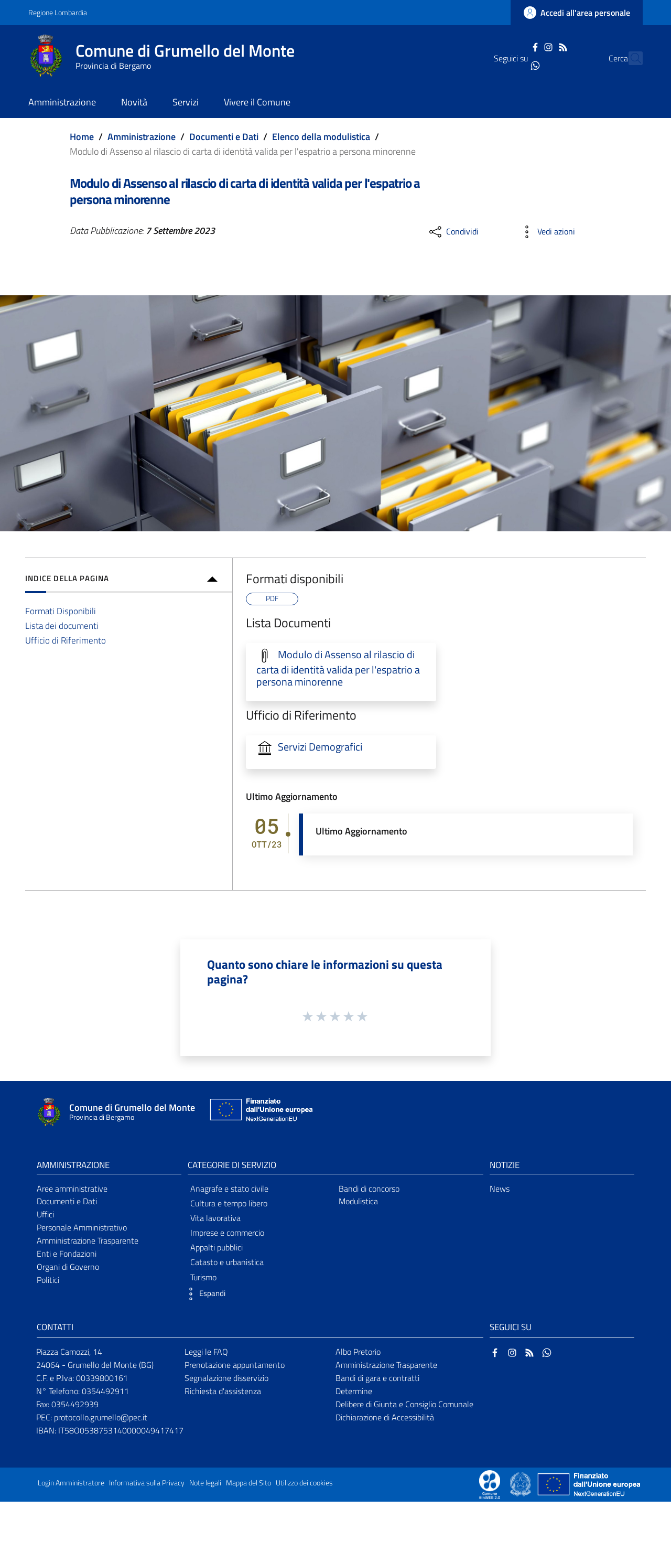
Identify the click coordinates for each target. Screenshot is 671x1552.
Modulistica (358, 1201)
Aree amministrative (72, 1188)
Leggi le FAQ (206, 1351)
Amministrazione (141, 137)
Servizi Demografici (320, 747)
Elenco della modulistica (321, 137)
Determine (354, 1391)
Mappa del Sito (248, 1483)
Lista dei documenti (62, 625)
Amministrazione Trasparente (87, 1240)
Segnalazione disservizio (226, 1378)
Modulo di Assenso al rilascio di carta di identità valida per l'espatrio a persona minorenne (338, 668)
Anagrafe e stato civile (229, 1188)
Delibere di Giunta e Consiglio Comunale (404, 1404)
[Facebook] (516, 46)
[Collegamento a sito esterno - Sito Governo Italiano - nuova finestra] (521, 1483)
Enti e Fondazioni (66, 1253)
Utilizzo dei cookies (304, 1483)
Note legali (205, 1483)
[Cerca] (630, 58)
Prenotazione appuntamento (235, 1364)
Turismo (203, 1277)
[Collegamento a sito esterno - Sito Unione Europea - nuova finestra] (260, 1112)
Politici (48, 1279)
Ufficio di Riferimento (65, 640)
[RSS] (544, 46)
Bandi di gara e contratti (377, 1378)
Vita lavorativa (215, 1218)
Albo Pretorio (358, 1351)
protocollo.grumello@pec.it (100, 1417)
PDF (272, 598)
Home (82, 137)
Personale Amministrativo (82, 1227)
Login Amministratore (71, 1483)
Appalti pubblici (216, 1247)
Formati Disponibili (60, 610)
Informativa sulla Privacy (147, 1483)
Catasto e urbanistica (227, 1262)
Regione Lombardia (57, 12)
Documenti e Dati (223, 137)
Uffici (45, 1214)
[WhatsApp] (516, 64)
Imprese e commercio (227, 1232)
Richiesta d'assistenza (223, 1391)
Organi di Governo (68, 1266)
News (500, 1188)
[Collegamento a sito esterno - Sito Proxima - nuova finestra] (489, 1483)
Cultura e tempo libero (228, 1203)
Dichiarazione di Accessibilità (385, 1417)
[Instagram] (530, 46)
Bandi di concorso (369, 1188)
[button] (203, 1294)
